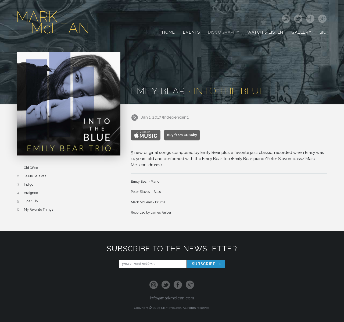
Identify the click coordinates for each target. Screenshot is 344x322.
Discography (223, 34)
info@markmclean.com (172, 297)
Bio (323, 34)
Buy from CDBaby (182, 135)
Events (191, 34)
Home (168, 34)
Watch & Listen (265, 34)
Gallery (301, 34)
